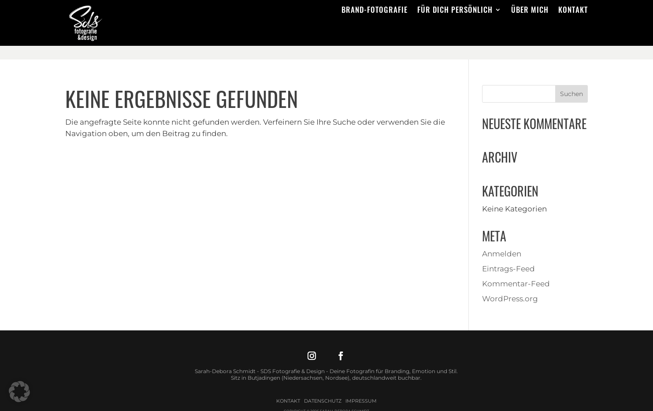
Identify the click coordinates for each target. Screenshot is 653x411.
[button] (19, 391)
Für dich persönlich (455, 11)
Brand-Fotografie (374, 11)
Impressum (361, 387)
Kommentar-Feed (516, 270)
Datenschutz (322, 387)
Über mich (530, 11)
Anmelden (501, 240)
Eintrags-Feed (508, 255)
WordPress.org (510, 285)
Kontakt (573, 11)
